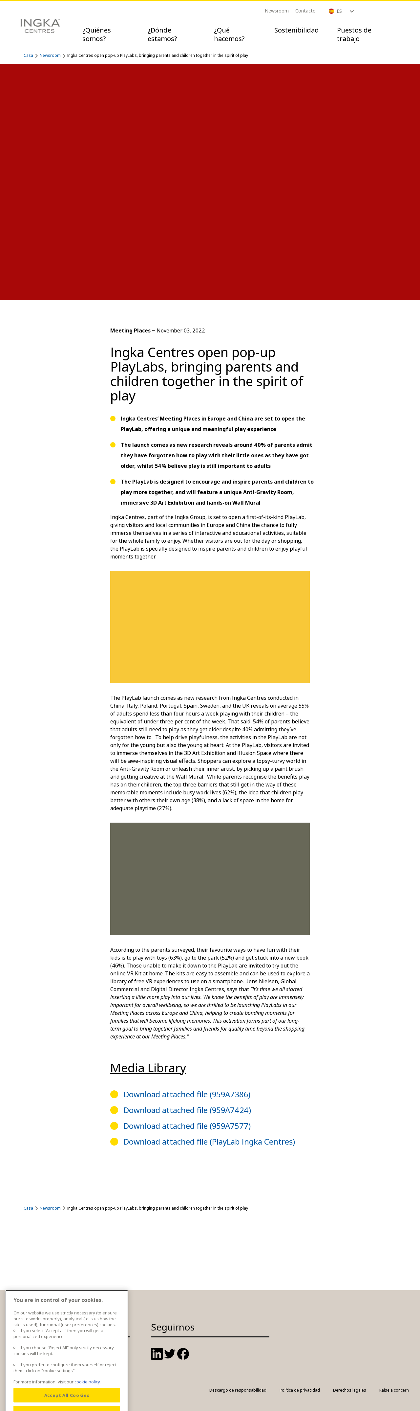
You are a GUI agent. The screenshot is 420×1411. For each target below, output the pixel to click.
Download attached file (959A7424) (187, 1109)
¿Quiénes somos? (96, 34)
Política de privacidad (300, 1390)
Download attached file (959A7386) (186, 1094)
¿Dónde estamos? (162, 34)
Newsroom (277, 11)
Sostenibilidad (296, 30)
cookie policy (87, 1391)
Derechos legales (349, 1390)
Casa (28, 55)
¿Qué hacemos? (229, 34)
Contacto (305, 11)
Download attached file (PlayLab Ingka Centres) (209, 1141)
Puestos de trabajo (354, 34)
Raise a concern (394, 1390)
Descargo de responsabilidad (237, 1390)
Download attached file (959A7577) (187, 1125)
